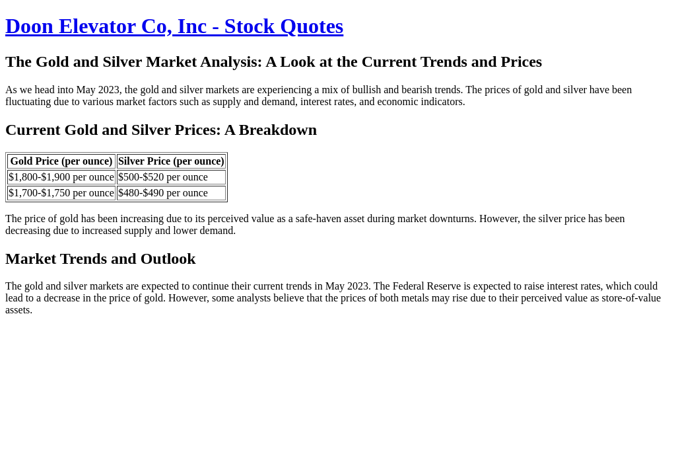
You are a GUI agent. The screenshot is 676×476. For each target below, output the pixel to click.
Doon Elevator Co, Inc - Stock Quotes (174, 26)
